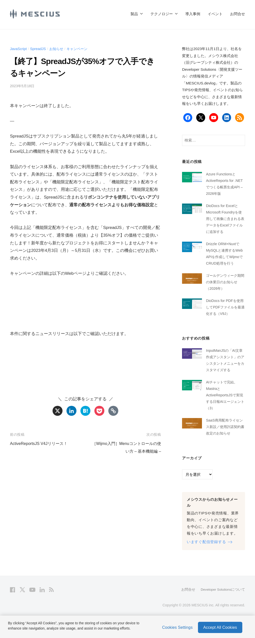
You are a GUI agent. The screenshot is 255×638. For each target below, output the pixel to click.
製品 (134, 14)
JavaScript (19, 49)
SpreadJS (39, 49)
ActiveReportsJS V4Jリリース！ (40, 443)
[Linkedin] (71, 411)
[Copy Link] (113, 411)
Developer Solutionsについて (222, 610)
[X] (58, 411)
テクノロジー (161, 14)
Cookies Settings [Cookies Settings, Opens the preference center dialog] (177, 627)
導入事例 (192, 14)
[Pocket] (99, 411)
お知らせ (58, 49)
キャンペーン (80, 49)
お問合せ (237, 14)
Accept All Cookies (220, 627)
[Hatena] (85, 411)
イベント (215, 14)
